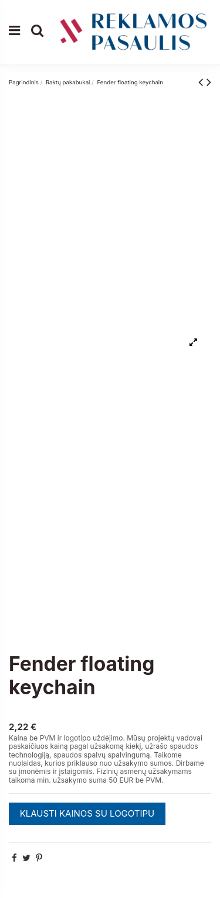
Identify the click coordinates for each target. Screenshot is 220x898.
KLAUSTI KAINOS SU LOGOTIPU (87, 813)
